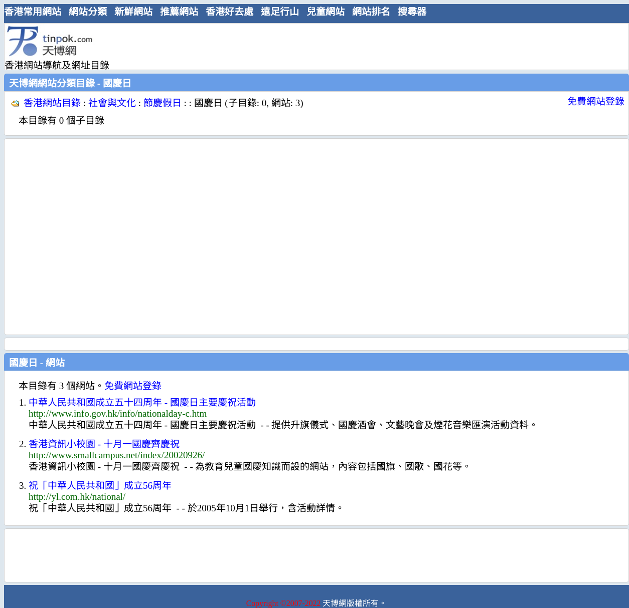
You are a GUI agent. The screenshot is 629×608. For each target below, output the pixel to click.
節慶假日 (162, 103)
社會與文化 (112, 103)
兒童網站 (325, 12)
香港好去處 (229, 12)
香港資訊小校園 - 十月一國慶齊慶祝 (104, 444)
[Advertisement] (94, 237)
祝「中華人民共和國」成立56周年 (100, 485)
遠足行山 (280, 12)
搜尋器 (412, 12)
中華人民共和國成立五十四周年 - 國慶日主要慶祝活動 (142, 402)
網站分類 (88, 12)
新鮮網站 (133, 12)
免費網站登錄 (595, 101)
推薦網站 (179, 12)
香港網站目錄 (52, 103)
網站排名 (371, 12)
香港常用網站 (32, 12)
